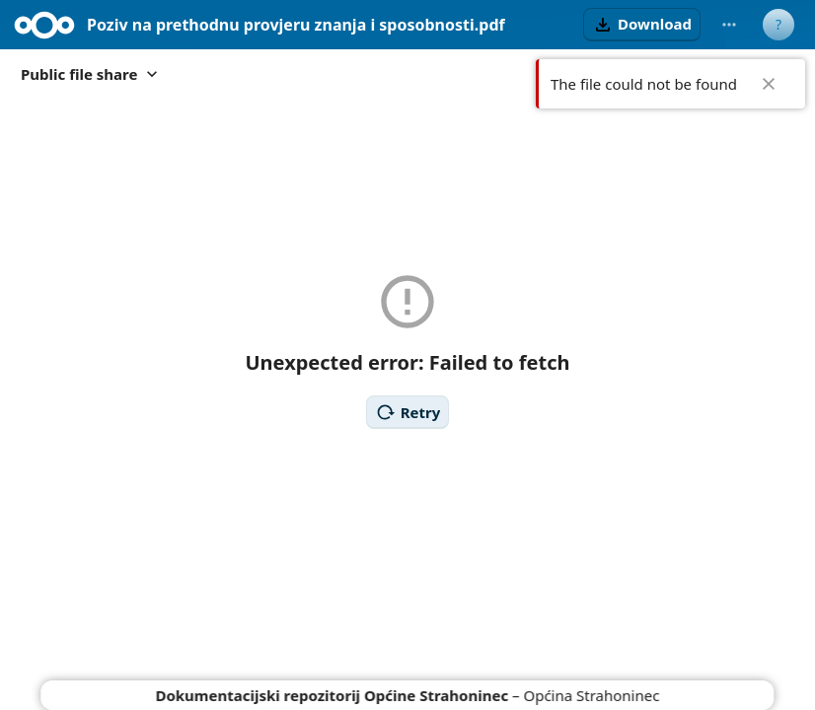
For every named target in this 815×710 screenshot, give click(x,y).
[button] (642, 24)
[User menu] (778, 24)
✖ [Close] (768, 84)
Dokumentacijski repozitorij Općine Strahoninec (332, 695)
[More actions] (729, 24)
